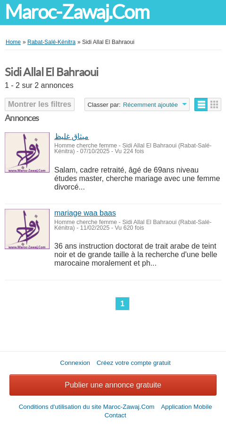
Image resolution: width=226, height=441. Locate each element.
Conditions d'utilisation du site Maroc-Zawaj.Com (87, 406)
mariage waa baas (85, 213)
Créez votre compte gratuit (134, 362)
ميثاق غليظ (71, 136)
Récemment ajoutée (150, 104)
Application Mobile (186, 406)
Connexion (75, 362)
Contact (115, 415)
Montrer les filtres (39, 104)
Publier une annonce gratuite (113, 385)
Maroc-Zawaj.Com (77, 12)
